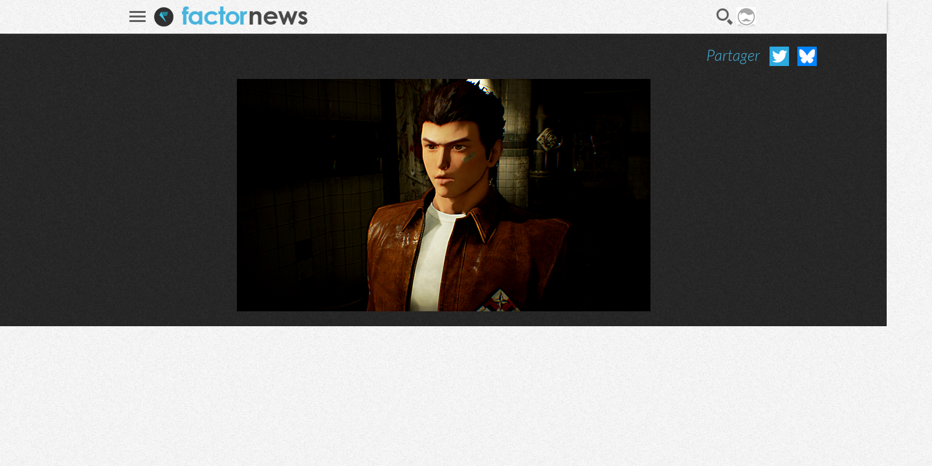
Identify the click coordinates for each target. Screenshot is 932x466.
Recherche (725, 17)
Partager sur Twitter (779, 56)
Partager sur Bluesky (807, 56)
